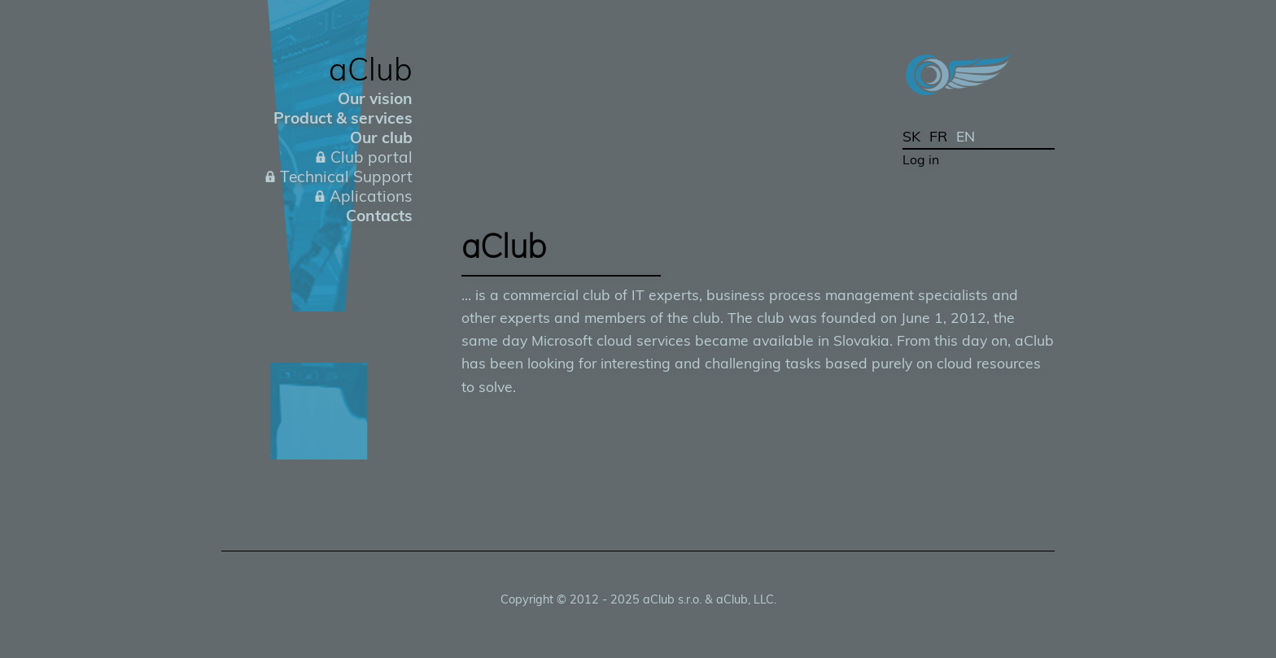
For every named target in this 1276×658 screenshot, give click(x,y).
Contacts (379, 215)
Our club (381, 137)
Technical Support (346, 176)
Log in (920, 159)
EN (965, 136)
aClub (371, 69)
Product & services (343, 118)
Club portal (371, 157)
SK (911, 136)
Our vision (375, 98)
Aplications (371, 196)
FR (938, 136)
